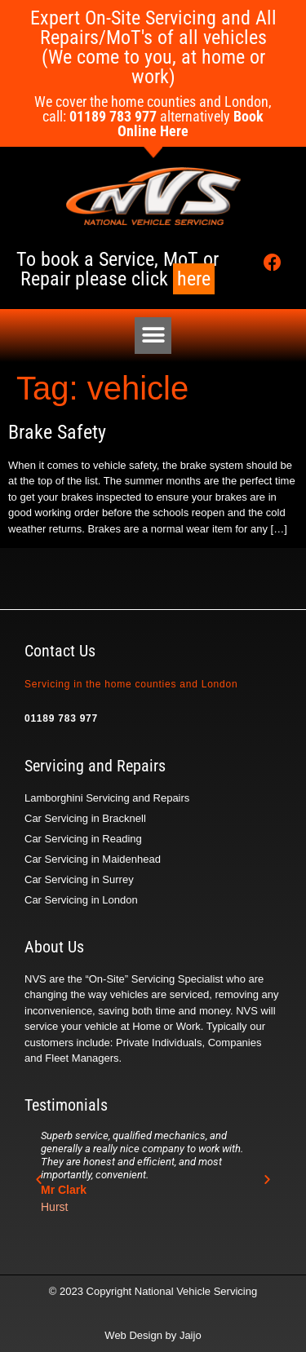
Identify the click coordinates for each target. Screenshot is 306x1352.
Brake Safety (57, 432)
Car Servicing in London (81, 900)
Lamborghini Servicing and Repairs (106, 798)
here (194, 278)
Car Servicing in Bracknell (85, 818)
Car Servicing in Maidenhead (92, 859)
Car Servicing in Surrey (79, 879)
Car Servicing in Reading (83, 839)
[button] (153, 335)
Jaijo (191, 1335)
